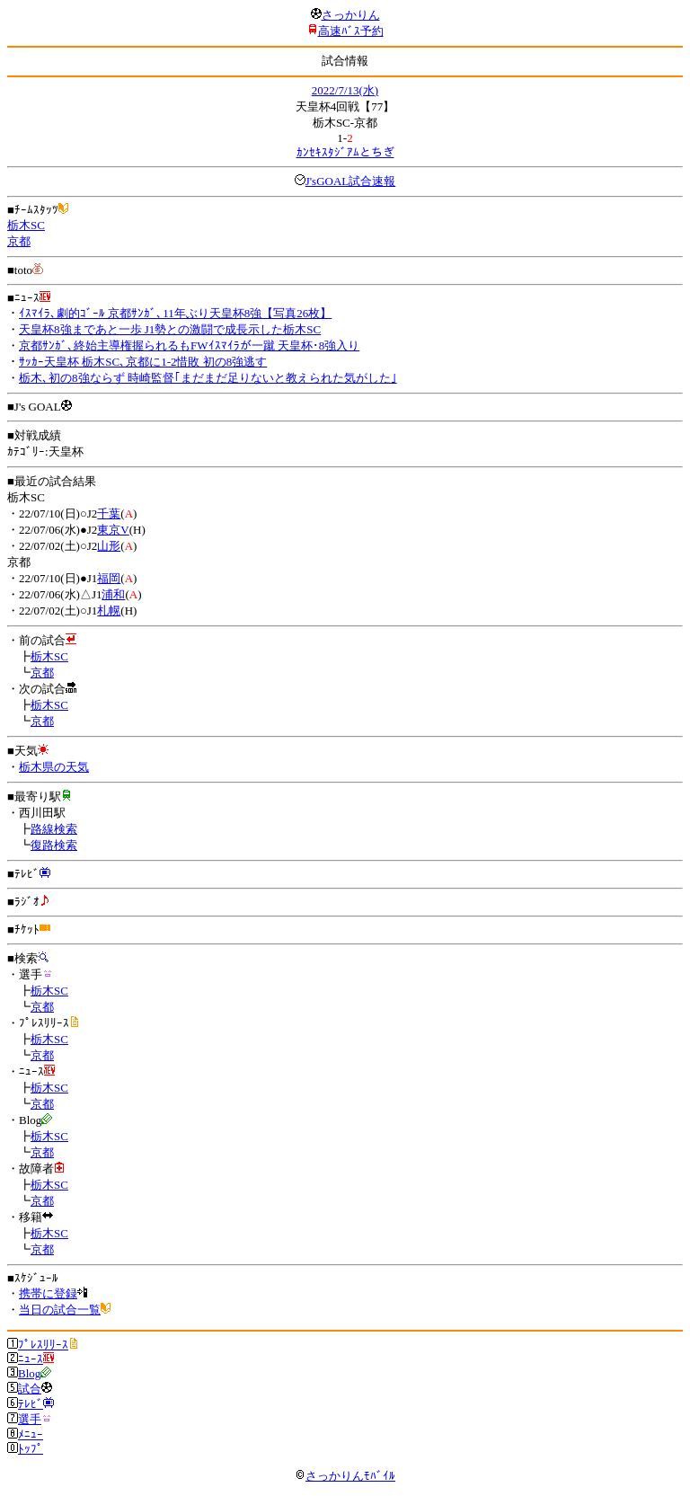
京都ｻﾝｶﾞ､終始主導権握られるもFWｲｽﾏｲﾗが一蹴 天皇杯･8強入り (189, 345)
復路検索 (54, 845)
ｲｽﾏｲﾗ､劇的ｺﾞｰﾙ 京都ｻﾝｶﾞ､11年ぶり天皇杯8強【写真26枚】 (175, 313)
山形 (108, 546)
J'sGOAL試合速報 (350, 181)
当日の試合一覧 (60, 1309)
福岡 (108, 578)
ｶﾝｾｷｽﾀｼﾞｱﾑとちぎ (345, 152)
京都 (19, 241)
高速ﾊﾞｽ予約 (351, 31)
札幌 (108, 610)
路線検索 (54, 829)
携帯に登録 (48, 1293)
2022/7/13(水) (345, 90)
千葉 (108, 513)
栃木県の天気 (54, 767)
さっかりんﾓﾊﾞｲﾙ (345, 1476)
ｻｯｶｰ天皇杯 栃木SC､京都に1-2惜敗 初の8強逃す (143, 361)
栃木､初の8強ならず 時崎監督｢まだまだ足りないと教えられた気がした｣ (208, 378)
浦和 (113, 594)
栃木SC (26, 225)
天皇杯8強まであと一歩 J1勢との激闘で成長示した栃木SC (170, 329)
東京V (112, 529)
